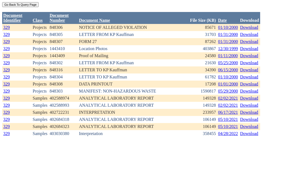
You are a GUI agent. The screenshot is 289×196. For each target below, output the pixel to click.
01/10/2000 (228, 27)
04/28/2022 (228, 133)
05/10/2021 (228, 119)
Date (222, 20)
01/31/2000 (228, 34)
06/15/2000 (228, 70)
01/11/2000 (228, 55)
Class (37, 20)
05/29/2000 (228, 91)
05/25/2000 (228, 62)
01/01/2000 (228, 84)
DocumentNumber (59, 18)
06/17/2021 (228, 112)
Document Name (94, 20)
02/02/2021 (228, 98)
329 (6, 27)
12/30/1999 (228, 48)
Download (249, 27)
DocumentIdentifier (12, 18)
